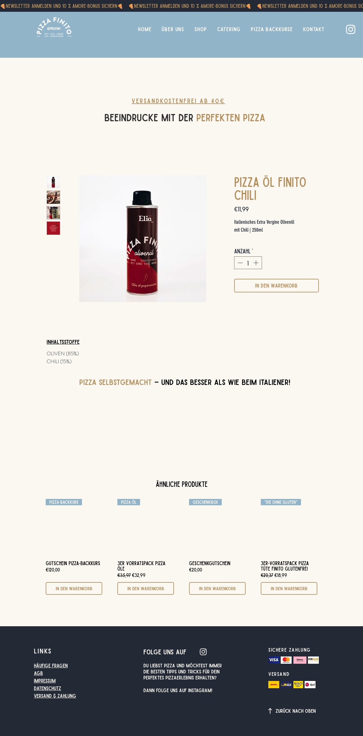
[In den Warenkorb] (74, 588)
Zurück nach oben (296, 710)
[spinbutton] (248, 263)
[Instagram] (351, 29)
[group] (181, 547)
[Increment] (256, 263)
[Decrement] (239, 263)
